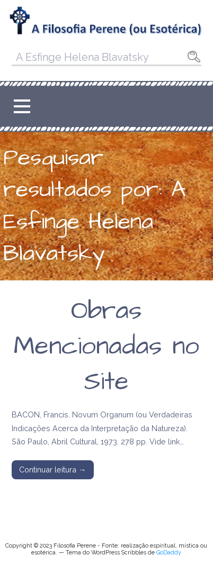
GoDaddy (168, 552)
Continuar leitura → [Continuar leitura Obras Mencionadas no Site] (52, 469)
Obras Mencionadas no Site (106, 346)
